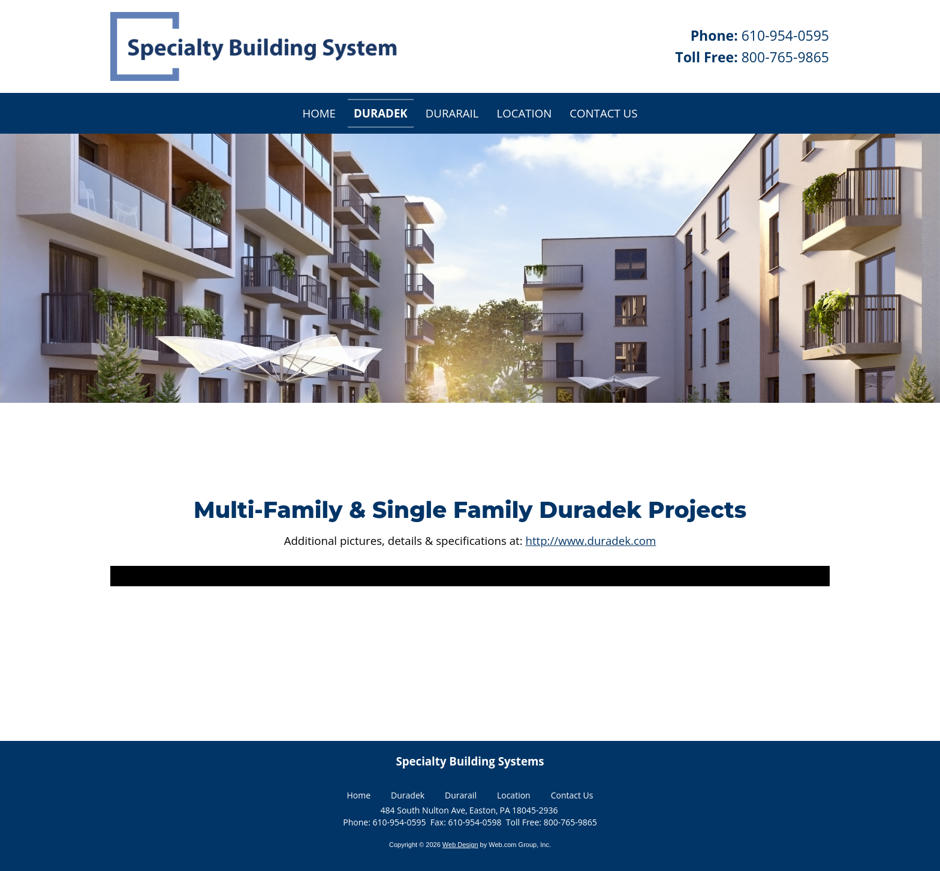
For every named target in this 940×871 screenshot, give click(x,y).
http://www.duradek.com (590, 540)
